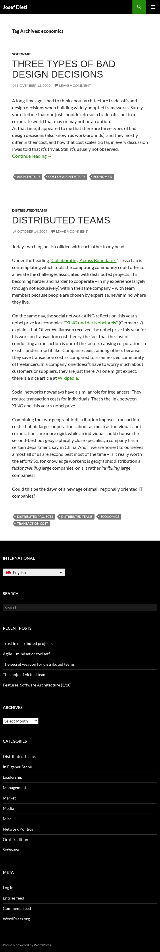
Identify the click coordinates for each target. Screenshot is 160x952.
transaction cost (32, 523)
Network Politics (18, 829)
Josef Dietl (15, 7)
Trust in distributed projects (28, 643)
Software (21, 54)
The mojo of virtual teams (25, 674)
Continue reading (32, 156)
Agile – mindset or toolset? (26, 653)
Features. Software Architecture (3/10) (37, 684)
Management (14, 787)
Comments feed (17, 908)
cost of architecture (66, 176)
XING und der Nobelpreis (91, 322)
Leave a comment (75, 85)
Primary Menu (153, 7)
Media (8, 808)
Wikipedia (68, 378)
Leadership (12, 777)
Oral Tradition (15, 839)
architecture (28, 176)
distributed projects (35, 516)
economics (102, 176)
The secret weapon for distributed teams (39, 664)
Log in (8, 887)
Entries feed (13, 897)
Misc (7, 818)
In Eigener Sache (17, 766)
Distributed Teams (29, 210)
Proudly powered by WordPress (27, 945)
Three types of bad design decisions (64, 69)
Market (9, 797)
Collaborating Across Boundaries (84, 260)
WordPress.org (16, 918)
